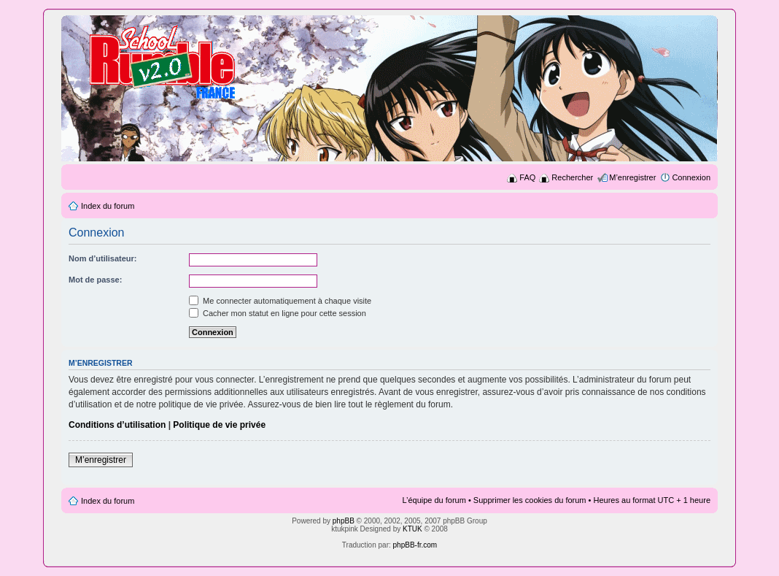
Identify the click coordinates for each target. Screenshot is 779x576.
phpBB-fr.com (415, 545)
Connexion (691, 177)
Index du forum (107, 205)
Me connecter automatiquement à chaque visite (280, 300)
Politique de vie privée (219, 425)
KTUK (412, 529)
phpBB (343, 521)
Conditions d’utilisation (117, 425)
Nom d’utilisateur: (103, 258)
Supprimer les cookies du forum (529, 500)
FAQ (527, 177)
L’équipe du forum (433, 500)
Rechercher (572, 177)
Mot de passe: (95, 279)
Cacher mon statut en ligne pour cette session (277, 313)
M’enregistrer (632, 177)
